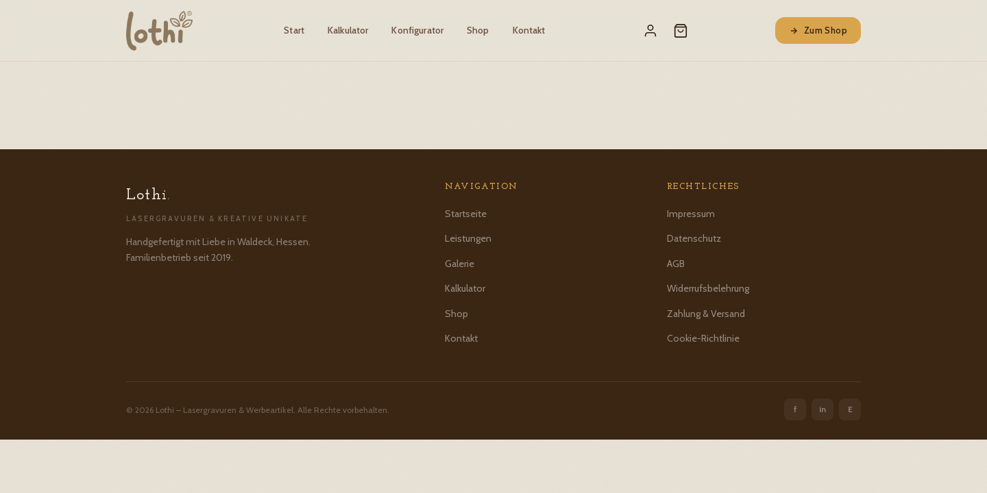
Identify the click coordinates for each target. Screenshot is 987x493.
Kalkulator (348, 30)
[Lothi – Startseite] (159, 31)
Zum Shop (818, 30)
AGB (676, 263)
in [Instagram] (822, 409)
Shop (478, 30)
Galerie (459, 263)
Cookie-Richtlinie (703, 338)
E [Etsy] (850, 409)
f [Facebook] (795, 409)
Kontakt (529, 30)
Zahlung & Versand (706, 313)
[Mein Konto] (650, 31)
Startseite (466, 213)
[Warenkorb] (680, 31)
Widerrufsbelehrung (708, 288)
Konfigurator (417, 30)
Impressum (691, 213)
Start (294, 30)
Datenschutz (694, 238)
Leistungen (468, 238)
